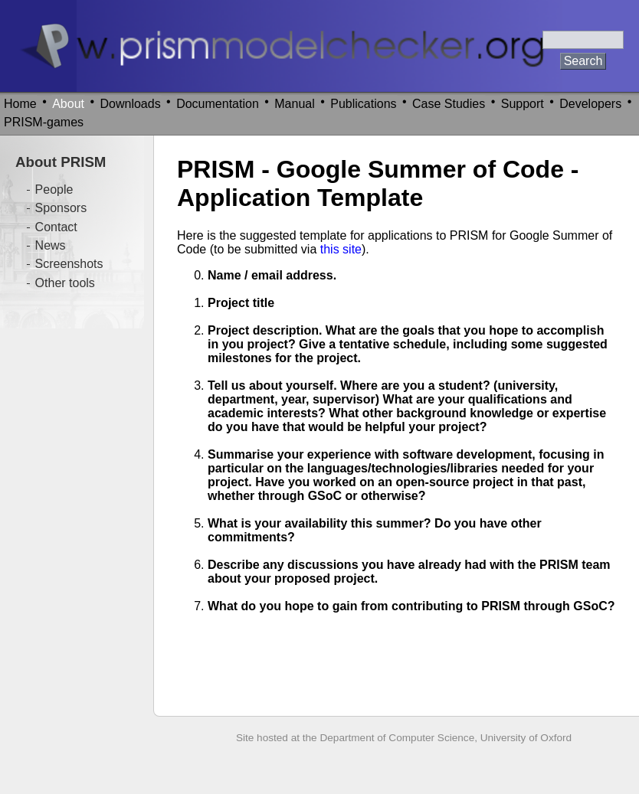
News (50, 245)
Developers (590, 103)
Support (522, 103)
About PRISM (60, 162)
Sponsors (61, 207)
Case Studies (448, 103)
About (68, 103)
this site (341, 249)
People (54, 189)
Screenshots (69, 263)
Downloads (130, 103)
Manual (294, 103)
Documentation (217, 103)
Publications (363, 103)
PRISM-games (44, 122)
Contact (56, 227)
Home (20, 103)
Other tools (65, 282)
